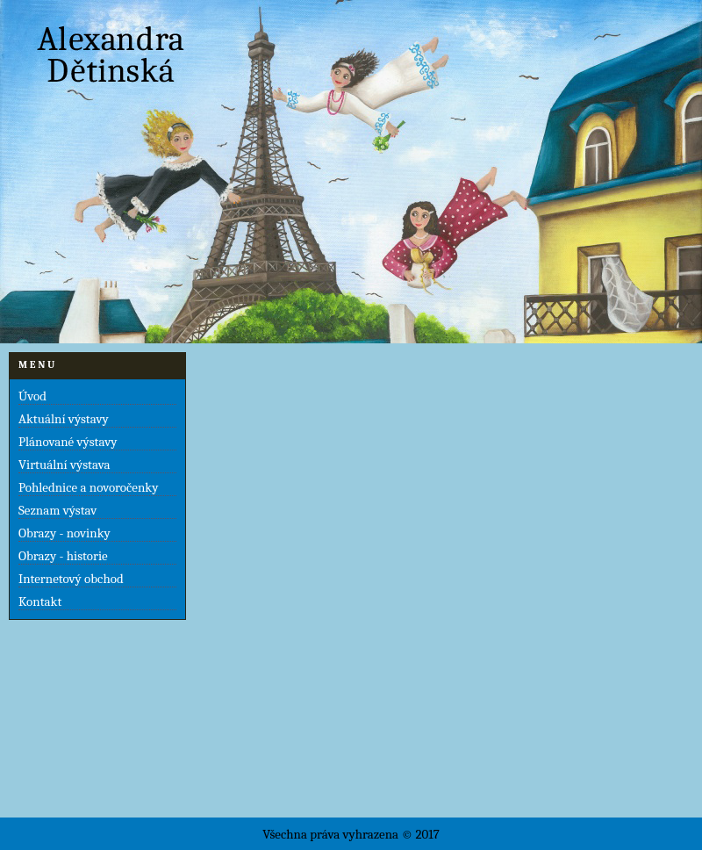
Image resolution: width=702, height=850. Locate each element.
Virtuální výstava (64, 464)
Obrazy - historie (63, 556)
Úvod (32, 396)
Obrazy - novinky (64, 533)
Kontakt (39, 601)
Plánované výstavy (67, 442)
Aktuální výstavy (63, 419)
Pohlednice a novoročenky (88, 487)
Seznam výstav (57, 510)
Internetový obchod (71, 579)
